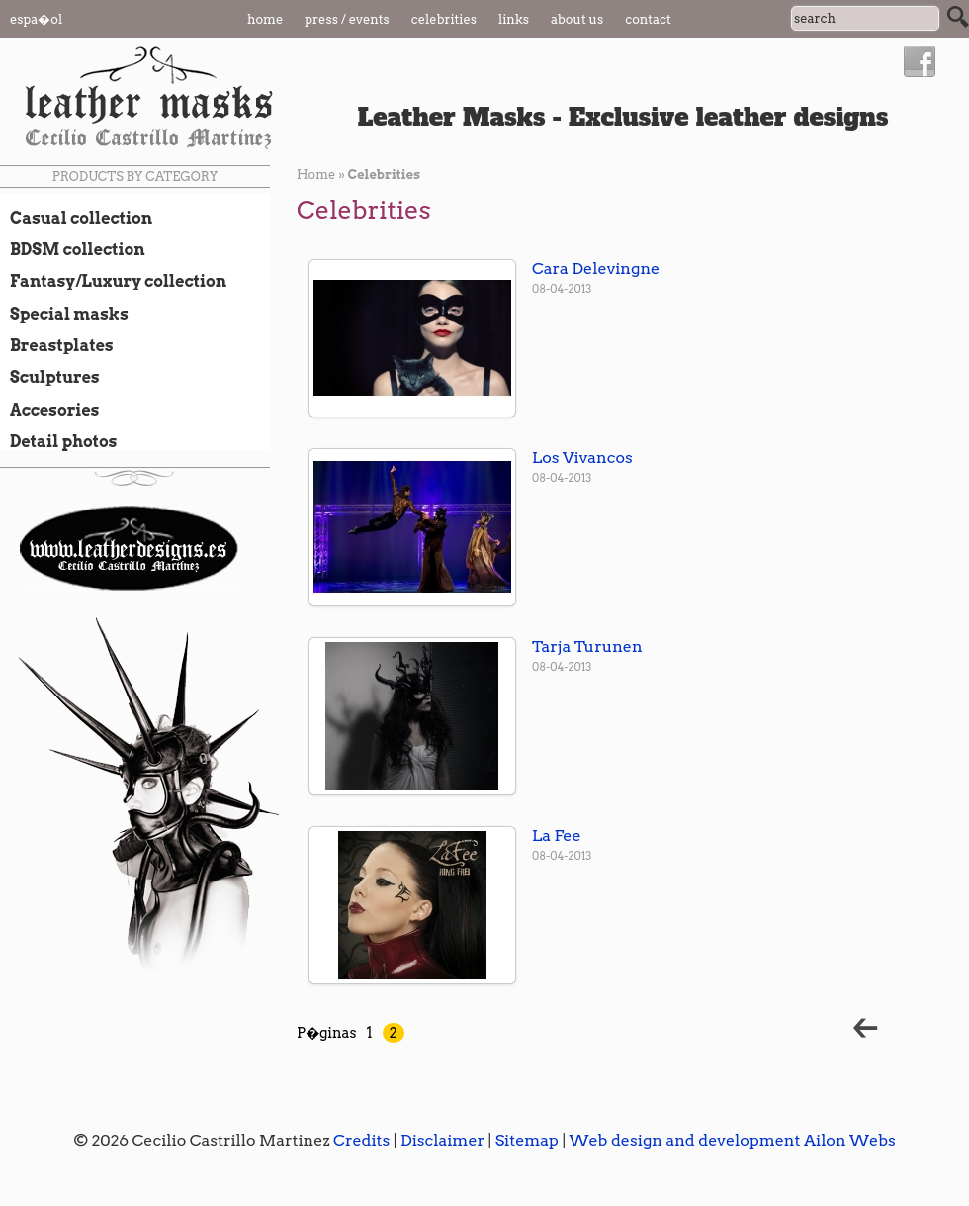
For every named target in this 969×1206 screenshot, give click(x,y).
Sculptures (50, 377)
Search (958, 17)
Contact (648, 19)
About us (577, 19)
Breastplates (57, 345)
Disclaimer (442, 1140)
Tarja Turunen (587, 646)
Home (265, 19)
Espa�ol (36, 19)
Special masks (64, 314)
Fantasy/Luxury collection (113, 281)
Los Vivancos (582, 457)
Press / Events (347, 19)
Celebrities (444, 19)
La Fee (556, 835)
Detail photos (58, 441)
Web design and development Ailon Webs (732, 1140)
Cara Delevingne (596, 268)
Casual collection (76, 218)
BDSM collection (72, 249)
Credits (361, 1140)
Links (513, 19)
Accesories (49, 409)
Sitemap (527, 1140)
